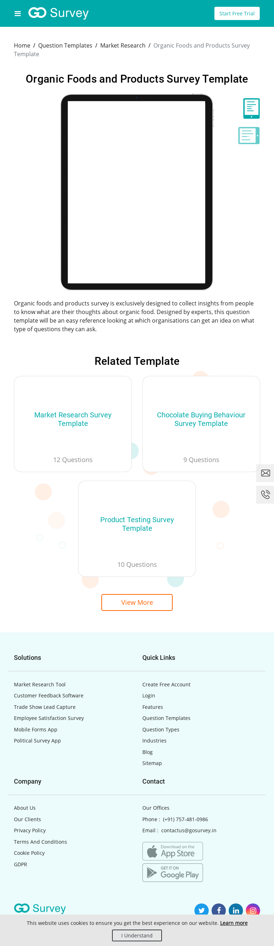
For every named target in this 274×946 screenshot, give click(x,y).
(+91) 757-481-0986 (185, 819)
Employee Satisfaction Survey (49, 718)
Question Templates (166, 718)
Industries (154, 740)
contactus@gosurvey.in (189, 830)
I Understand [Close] (137, 935)
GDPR (20, 864)
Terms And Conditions (40, 841)
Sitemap (152, 763)
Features (152, 707)
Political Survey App (37, 740)
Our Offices (155, 807)
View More (137, 602)
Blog (147, 752)
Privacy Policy (30, 830)
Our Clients (27, 819)
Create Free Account (166, 684)
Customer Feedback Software (48, 695)
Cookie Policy (29, 852)
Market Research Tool (40, 684)
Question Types (160, 729)
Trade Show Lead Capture (45, 707)
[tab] (249, 108)
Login (148, 695)
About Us (25, 807)
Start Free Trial (237, 13)
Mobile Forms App (35, 729)
